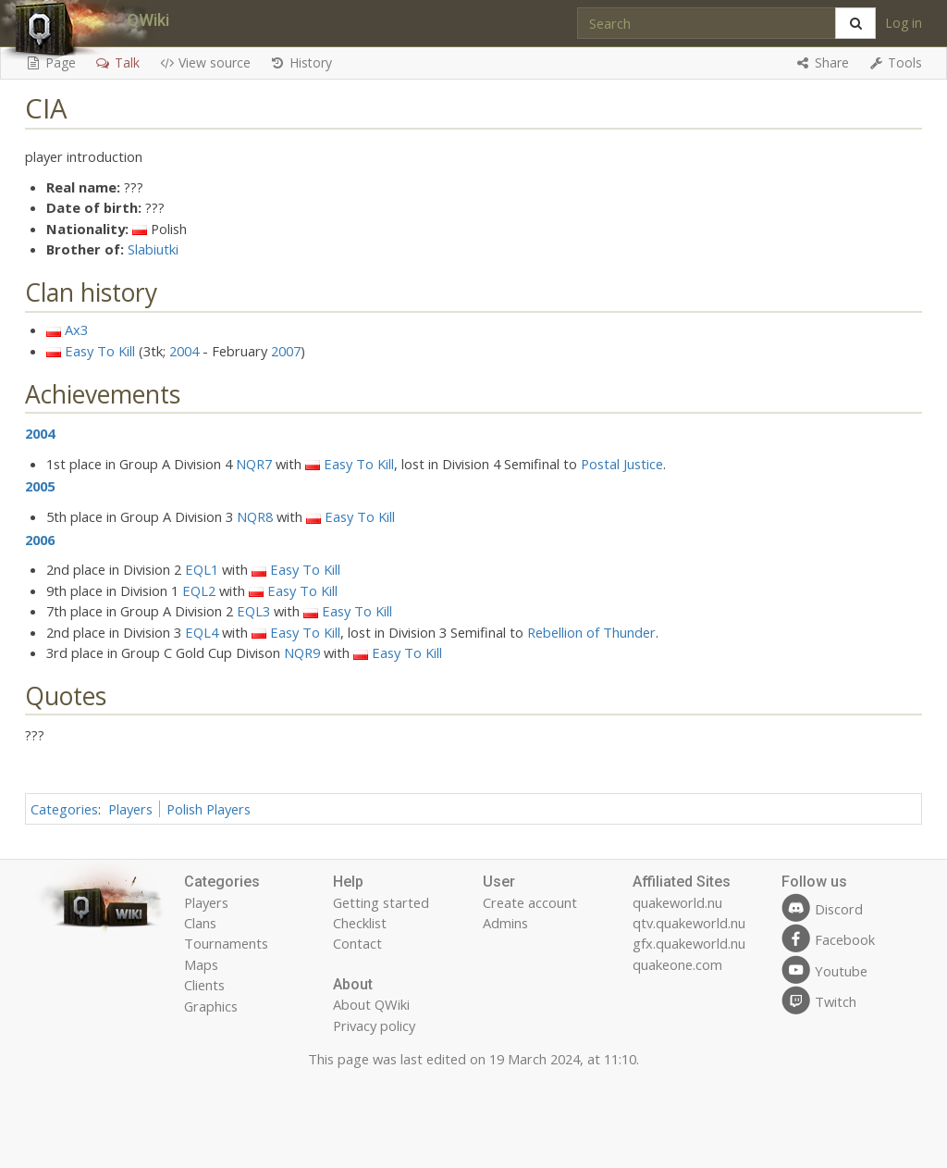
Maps (201, 964)
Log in (903, 22)
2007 (286, 351)
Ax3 (76, 329)
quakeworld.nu (677, 902)
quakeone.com (677, 964)
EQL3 (253, 611)
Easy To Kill (100, 351)
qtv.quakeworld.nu (689, 922)
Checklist (360, 922)
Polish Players (208, 809)
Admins (505, 922)
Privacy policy (374, 1025)
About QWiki (371, 1004)
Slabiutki (153, 249)
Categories (64, 809)
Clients (204, 984)
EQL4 (201, 632)
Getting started (381, 902)
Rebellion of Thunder (591, 632)
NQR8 (255, 516)
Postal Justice (622, 463)
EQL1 (201, 569)
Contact (357, 943)
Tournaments (226, 943)
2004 (184, 351)
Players (130, 809)
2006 (40, 539)
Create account (530, 902)
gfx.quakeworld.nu (689, 943)
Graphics (211, 1006)
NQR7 (254, 463)
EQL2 (198, 590)
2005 (40, 486)
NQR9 (302, 652)
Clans (200, 922)
